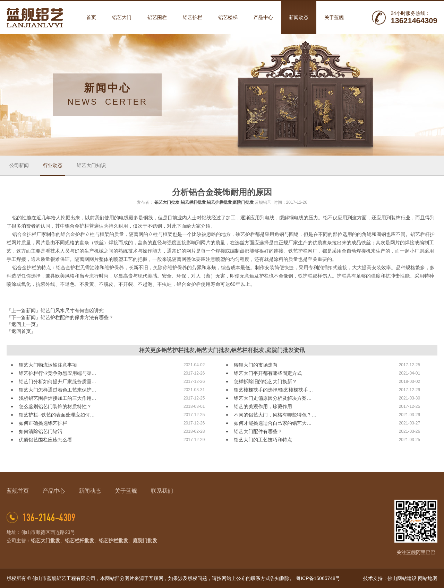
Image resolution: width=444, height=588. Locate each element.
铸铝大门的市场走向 (256, 365)
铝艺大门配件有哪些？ (258, 431)
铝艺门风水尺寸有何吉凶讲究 (72, 310)
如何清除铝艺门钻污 (40, 431)
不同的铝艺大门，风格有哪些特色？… (275, 415)
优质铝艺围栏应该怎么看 (45, 439)
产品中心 (54, 491)
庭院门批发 (243, 202)
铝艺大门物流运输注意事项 (48, 365)
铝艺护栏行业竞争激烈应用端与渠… (57, 373)
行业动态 (52, 165)
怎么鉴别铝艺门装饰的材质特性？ (55, 406)
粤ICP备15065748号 (318, 578)
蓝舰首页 (18, 491)
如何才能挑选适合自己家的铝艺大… (272, 423)
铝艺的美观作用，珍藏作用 (263, 406)
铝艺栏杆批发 (193, 202)
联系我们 (162, 491)
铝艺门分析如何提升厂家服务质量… (57, 381)
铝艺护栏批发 (219, 202)
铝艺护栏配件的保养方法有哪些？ (77, 317)
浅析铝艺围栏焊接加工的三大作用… (57, 398)
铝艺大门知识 (91, 165)
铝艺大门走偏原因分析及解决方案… (272, 398)
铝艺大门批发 (166, 202)
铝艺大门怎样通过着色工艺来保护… (57, 390)
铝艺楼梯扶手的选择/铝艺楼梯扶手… (273, 390)
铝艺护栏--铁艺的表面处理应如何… (57, 415)
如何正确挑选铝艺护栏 (43, 423)
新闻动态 (90, 491)
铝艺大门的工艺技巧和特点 (263, 439)
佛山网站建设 (402, 578)
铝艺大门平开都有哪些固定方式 (268, 373)
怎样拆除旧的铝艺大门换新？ (265, 381)
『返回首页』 (21, 331)
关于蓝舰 (126, 491)
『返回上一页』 (24, 324)
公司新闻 (19, 165)
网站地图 (427, 578)
